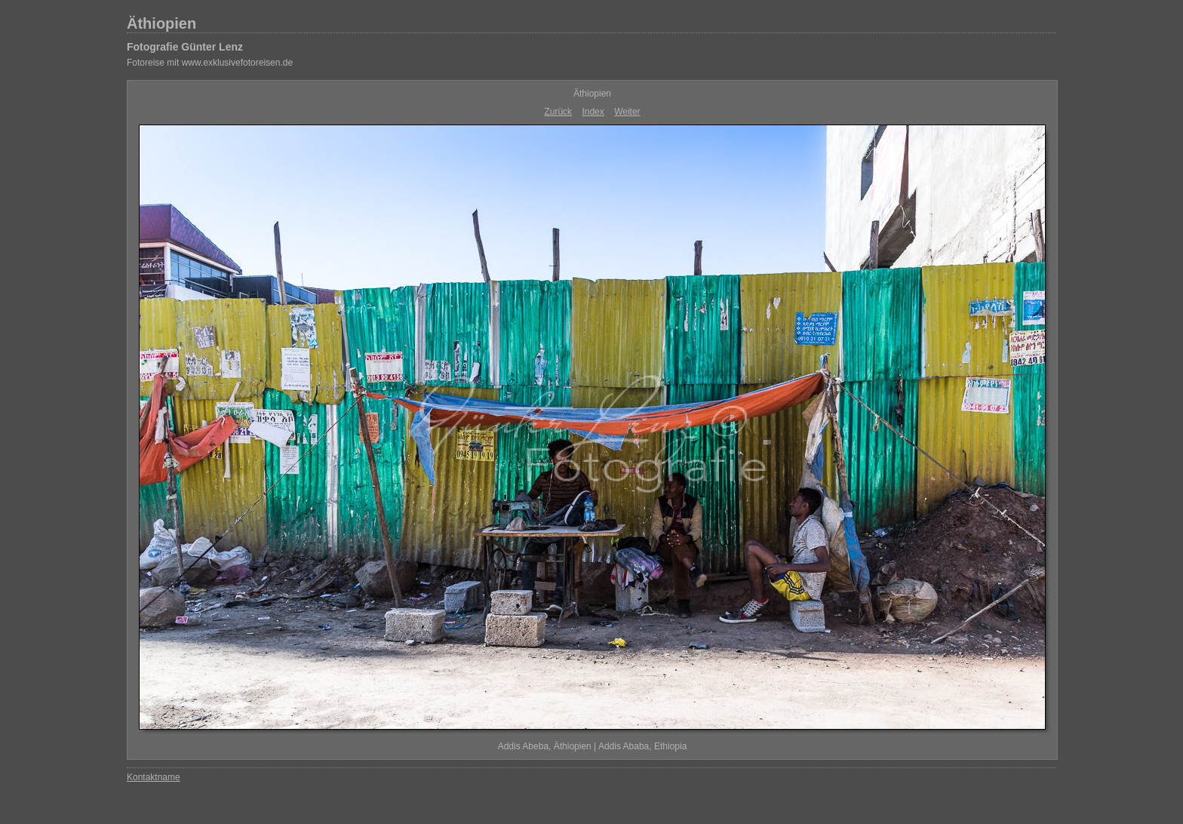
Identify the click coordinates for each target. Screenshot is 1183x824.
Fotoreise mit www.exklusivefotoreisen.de (210, 62)
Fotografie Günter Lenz (185, 47)
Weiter (627, 111)
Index (593, 111)
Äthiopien (161, 23)
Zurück (558, 111)
